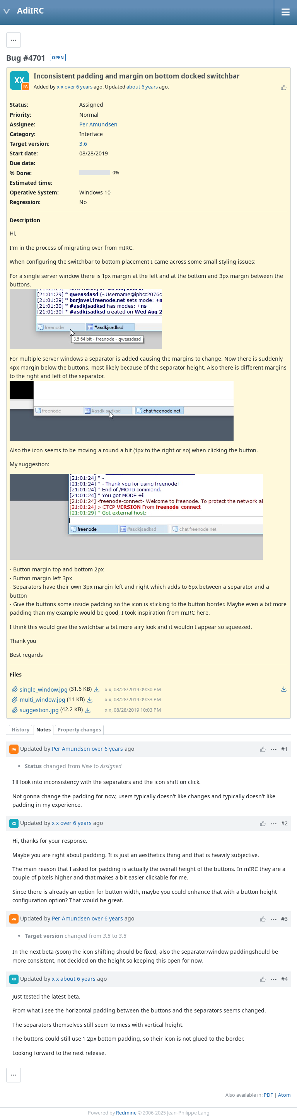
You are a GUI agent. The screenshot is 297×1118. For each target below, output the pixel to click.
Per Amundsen (98, 124)
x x (60, 86)
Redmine (126, 1112)
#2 (284, 823)
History (20, 729)
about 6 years (142, 86)
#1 (284, 749)
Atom (284, 1095)
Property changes (79, 729)
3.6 (83, 143)
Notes (43, 729)
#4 (284, 979)
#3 (284, 918)
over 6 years (78, 86)
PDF (268, 1095)
